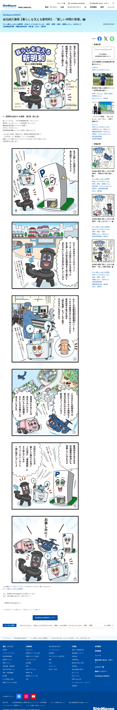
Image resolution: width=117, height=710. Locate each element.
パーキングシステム (8, 653)
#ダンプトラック (97, 98)
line (112, 38)
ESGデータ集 (53, 669)
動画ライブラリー (101, 671)
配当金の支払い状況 (78, 663)
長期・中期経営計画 (78, 650)
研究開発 (98, 646)
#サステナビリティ (26, 625)
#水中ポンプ (77, 24)
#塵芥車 (43, 26)
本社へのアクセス (31, 669)
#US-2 (37, 26)
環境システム (7, 663)
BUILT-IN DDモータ (8, 669)
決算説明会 (75, 659)
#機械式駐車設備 (21, 26)
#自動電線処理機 (8, 26)
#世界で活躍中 (108, 93)
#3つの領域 (63, 625)
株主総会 (74, 666)
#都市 (48, 24)
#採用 (93, 93)
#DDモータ (106, 129)
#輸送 (56, 625)
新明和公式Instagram (12, 603)
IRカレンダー (76, 676)
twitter (106, 38)
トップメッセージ (54, 650)
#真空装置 (95, 186)
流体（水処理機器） (8, 672)
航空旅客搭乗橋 (7, 656)
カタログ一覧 (99, 667)
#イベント (95, 124)
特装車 (5, 650)
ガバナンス (52, 666)
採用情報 (98, 651)
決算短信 (74, 656)
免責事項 (74, 686)
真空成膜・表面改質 (8, 666)
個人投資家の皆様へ (78, 669)
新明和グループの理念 (32, 656)
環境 (50, 659)
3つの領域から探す (8, 679)
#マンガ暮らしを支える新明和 (13, 24)
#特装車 (105, 98)
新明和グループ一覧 (32, 676)
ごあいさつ (29, 650)
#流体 (58, 24)
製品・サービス (8, 646)
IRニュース (75, 672)
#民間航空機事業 (97, 138)
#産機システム (67, 24)
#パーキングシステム (75, 625)
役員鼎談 (51, 653)
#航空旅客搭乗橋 (97, 136)
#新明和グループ (97, 96)
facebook (99, 38)
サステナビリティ (55, 646)
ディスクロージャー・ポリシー (81, 682)
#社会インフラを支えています (34, 24)
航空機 (5, 676)
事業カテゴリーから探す (10, 682)
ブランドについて (31, 659)
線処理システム (7, 659)
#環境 (53, 24)
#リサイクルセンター (104, 134)
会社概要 (28, 663)
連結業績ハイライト (78, 653)
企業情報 (29, 646)
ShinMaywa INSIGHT (102, 676)
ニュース (98, 655)
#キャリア (100, 93)
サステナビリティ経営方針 (56, 656)
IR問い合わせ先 (76, 679)
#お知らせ (95, 67)
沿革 (27, 666)
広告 (27, 679)
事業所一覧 (29, 672)
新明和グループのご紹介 (33, 653)
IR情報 (74, 646)
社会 (50, 663)
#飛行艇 (31, 26)
